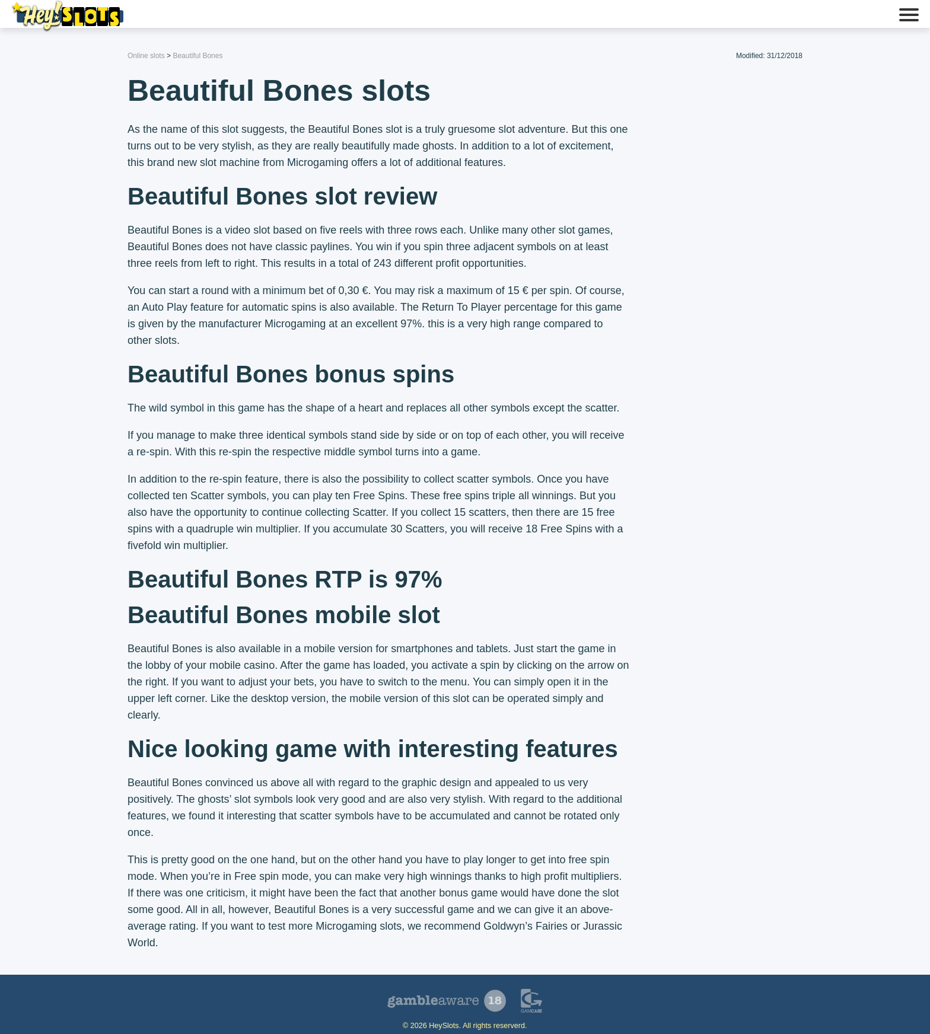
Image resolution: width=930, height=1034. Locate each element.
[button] (909, 16)
